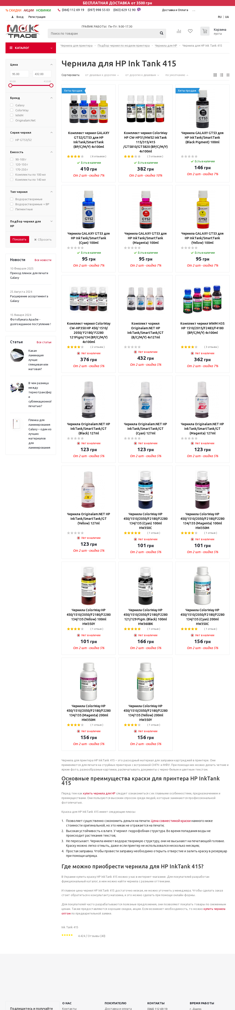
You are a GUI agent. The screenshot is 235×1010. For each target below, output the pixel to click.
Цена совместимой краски (171, 821)
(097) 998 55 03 (99, 10)
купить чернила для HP (99, 793)
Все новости (43, 260)
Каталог (22, 47)
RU (220, 16)
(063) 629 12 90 (127, 9)
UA (227, 16)
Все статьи (44, 342)
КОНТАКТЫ (156, 1003)
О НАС (67, 1003)
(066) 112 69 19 (73, 10)
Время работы (202, 1003)
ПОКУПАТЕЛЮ (115, 1003)
